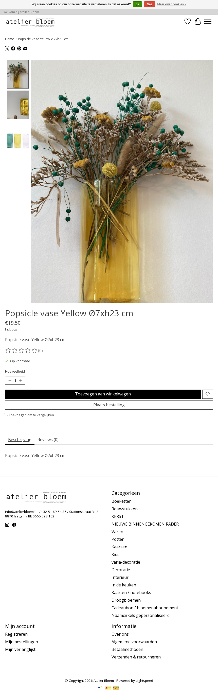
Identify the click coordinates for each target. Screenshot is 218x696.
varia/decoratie (126, 562)
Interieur (120, 577)
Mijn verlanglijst (20, 649)
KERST (118, 516)
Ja (137, 4)
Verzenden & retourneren (136, 657)
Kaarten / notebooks (131, 592)
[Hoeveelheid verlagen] (10, 380)
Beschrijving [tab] (19, 439)
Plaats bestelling (109, 405)
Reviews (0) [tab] (48, 439)
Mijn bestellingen (21, 642)
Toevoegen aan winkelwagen (103, 394)
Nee (149, 4)
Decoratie (121, 569)
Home (9, 39)
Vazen (117, 531)
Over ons (120, 634)
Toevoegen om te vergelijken (29, 415)
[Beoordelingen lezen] (21, 350)
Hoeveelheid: (15, 371)
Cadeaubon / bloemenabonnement (145, 608)
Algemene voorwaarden (134, 642)
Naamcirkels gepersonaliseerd (141, 615)
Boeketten (122, 501)
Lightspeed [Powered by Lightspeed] (144, 680)
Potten (118, 539)
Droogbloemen (126, 600)
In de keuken (124, 585)
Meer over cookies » (172, 4)
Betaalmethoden (127, 649)
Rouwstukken (125, 509)
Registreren (16, 634)
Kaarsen (119, 547)
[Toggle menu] (208, 21)
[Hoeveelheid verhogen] (20, 380)
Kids (115, 554)
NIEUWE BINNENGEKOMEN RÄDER (145, 524)
